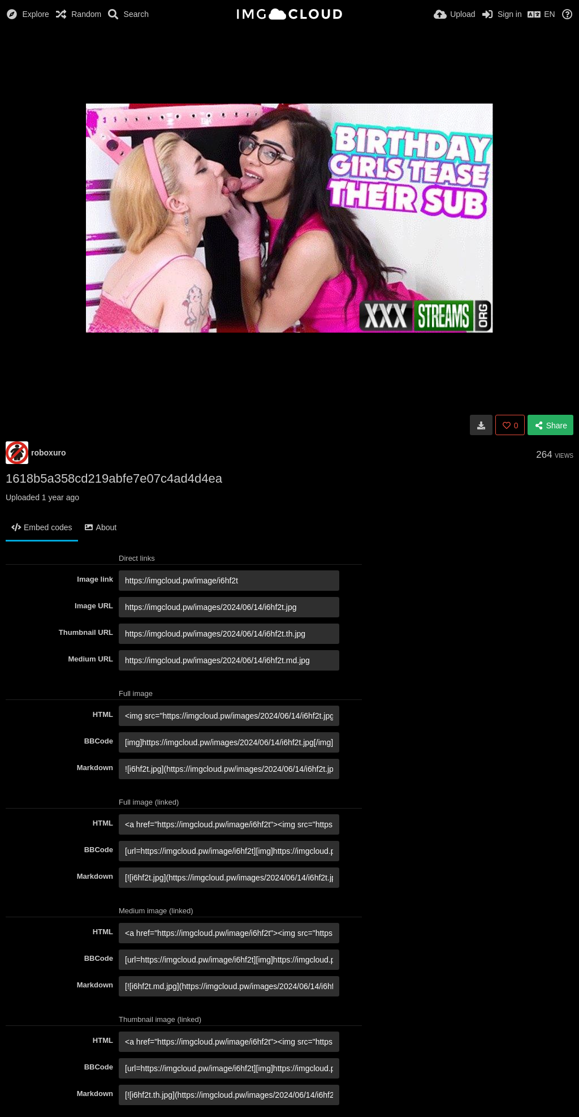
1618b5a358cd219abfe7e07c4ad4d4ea (114, 478)
